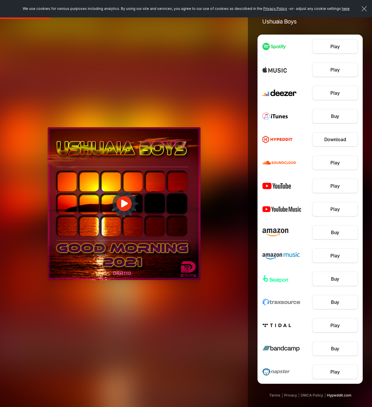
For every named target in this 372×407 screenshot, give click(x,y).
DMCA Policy (312, 395)
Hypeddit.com (339, 395)
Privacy (290, 395)
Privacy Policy (275, 8)
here (346, 8)
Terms (274, 395)
